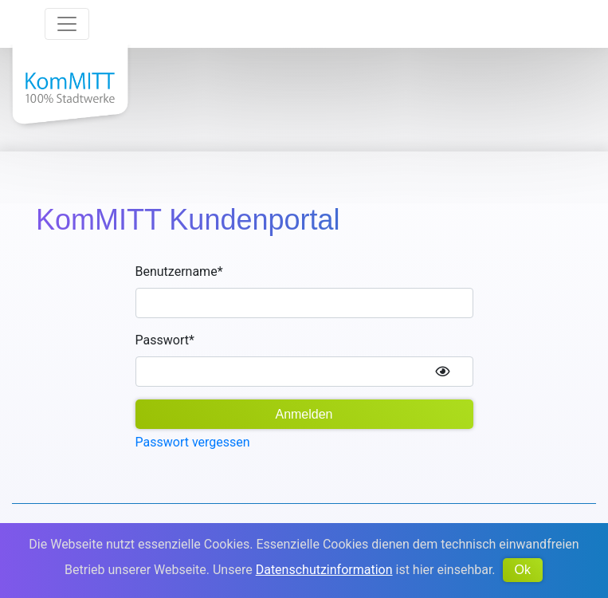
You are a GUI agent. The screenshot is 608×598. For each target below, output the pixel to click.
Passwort (164, 340)
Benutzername (179, 271)
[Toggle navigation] (67, 24)
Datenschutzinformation (324, 569)
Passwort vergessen (192, 442)
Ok (523, 569)
